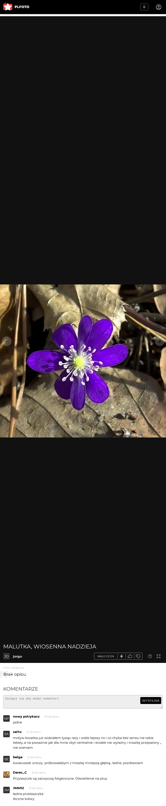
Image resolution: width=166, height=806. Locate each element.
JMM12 (18, 790)
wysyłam (150, 701)
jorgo (17, 656)
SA (6, 736)
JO (6, 656)
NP (6, 720)
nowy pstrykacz (26, 718)
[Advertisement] (83, 46)
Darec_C (20, 774)
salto (17, 734)
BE (6, 761)
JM (6, 792)
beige (17, 759)
